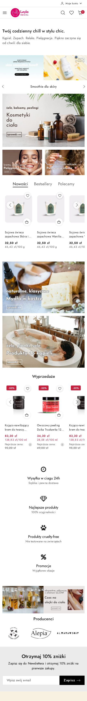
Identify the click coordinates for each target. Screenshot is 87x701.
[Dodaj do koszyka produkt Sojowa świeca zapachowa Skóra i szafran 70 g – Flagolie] (27, 222)
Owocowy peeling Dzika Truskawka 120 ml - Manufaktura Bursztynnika (50, 427)
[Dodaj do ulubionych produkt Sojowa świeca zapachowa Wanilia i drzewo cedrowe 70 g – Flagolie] (60, 196)
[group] (43, 67)
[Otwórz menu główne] (4, 12)
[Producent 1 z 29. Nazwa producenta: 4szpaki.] (14, 633)
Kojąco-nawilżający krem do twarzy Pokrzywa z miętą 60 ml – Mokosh (18, 427)
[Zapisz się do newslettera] (31, 680)
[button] (20, 186)
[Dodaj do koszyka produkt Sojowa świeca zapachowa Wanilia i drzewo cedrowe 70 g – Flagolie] (59, 222)
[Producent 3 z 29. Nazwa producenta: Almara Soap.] (68, 633)
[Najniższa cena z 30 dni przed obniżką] (30, 445)
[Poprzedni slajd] (3, 87)
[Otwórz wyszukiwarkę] (63, 12)
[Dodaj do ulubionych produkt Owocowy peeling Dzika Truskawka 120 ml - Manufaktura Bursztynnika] (60, 388)
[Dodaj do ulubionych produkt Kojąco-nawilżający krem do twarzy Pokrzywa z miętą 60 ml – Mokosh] (27, 388)
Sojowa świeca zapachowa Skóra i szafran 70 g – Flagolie (17, 234)
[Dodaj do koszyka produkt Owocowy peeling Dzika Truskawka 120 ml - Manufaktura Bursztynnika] (59, 415)
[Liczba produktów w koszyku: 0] (80, 12)
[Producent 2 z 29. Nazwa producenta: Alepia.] (41, 633)
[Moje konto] (71, 3)
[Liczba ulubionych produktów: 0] (71, 12)
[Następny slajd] (84, 87)
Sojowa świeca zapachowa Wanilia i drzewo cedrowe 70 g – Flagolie (50, 234)
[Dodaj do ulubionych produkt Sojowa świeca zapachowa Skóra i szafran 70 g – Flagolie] (27, 196)
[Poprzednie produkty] (10, 205)
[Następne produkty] (77, 205)
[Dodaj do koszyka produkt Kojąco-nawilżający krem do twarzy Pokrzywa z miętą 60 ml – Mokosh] (27, 415)
